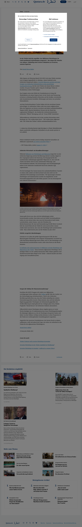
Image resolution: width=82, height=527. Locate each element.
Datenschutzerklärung (22, 28)
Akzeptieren (53, 40)
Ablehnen (28, 39)
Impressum (30, 48)
